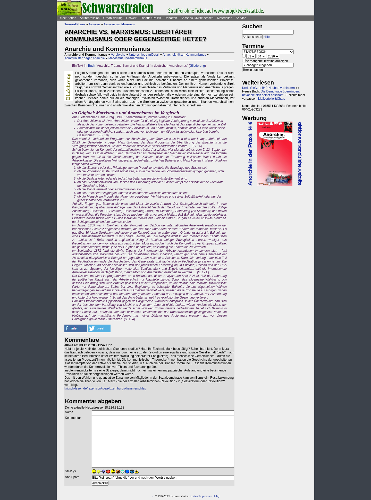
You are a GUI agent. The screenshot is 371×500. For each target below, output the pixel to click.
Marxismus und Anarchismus (127, 58)
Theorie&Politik (150, 18)
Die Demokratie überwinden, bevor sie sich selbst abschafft (271, 93)
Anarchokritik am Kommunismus (184, 54)
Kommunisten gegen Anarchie (84, 58)
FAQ (217, 496)
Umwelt (131, 18)
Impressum (205, 496)
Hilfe (267, 37)
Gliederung (197, 65)
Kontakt (194, 496)
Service (241, 18)
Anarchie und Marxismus (119, 24)
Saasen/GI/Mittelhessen (197, 18)
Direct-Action (67, 18)
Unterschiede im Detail (144, 54)
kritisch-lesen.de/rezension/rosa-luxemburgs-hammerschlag (105, 388)
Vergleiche (118, 54)
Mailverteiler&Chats (271, 98)
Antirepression (90, 18)
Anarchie (94, 24)
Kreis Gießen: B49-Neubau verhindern (268, 88)
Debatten (171, 18)
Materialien (224, 18)
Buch (91, 65)
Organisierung (112, 18)
